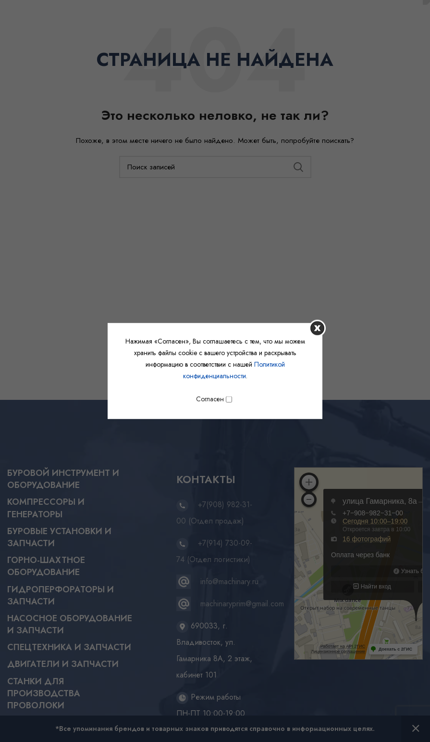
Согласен (214, 399)
